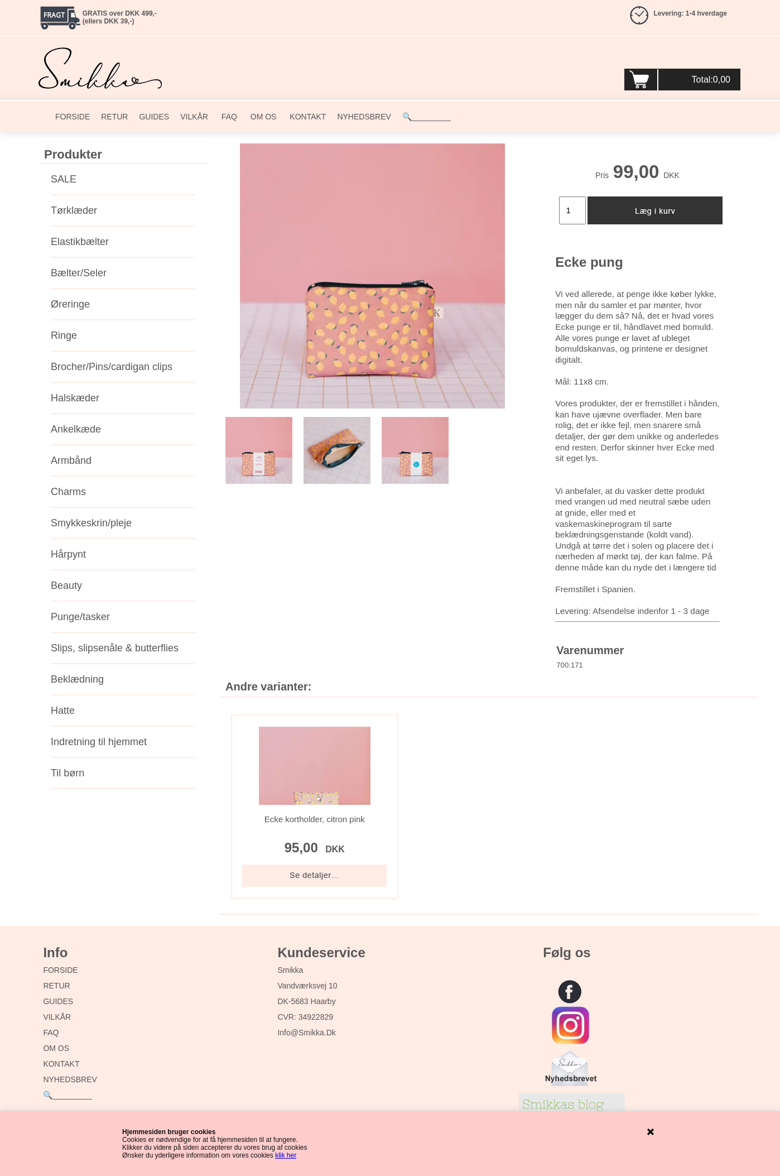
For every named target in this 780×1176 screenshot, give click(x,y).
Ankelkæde (76, 429)
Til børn (67, 773)
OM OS (262, 116)
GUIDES (154, 116)
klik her (285, 1155)
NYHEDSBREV (364, 116)
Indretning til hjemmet (99, 741)
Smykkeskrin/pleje (91, 523)
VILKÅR (194, 116)
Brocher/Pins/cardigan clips (111, 366)
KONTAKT (306, 116)
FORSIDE (72, 116)
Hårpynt (68, 554)
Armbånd (71, 460)
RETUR (114, 116)
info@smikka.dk (306, 1032)
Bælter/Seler (79, 273)
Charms (68, 491)
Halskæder (75, 398)
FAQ (228, 116)
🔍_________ (426, 116)
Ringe (64, 335)
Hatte (63, 710)
